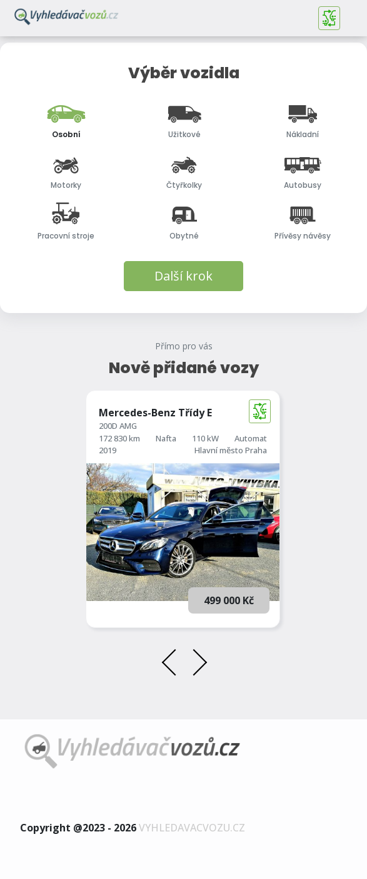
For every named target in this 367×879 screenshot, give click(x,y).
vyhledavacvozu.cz (192, 828)
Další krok (183, 275)
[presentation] (173, 664)
